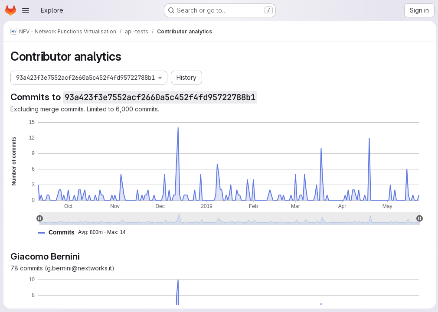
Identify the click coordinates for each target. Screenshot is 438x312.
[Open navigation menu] (26, 10)
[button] (85, 232)
